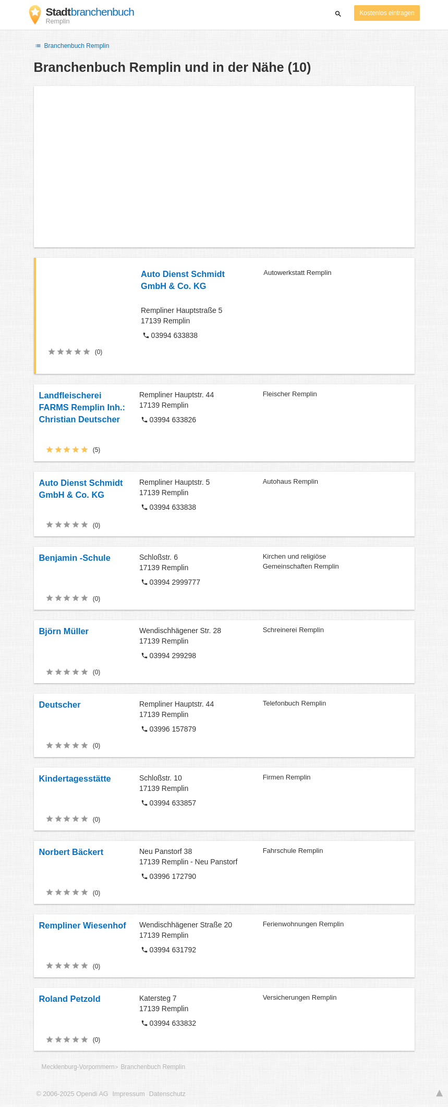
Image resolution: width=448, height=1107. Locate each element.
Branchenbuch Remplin (72, 45)
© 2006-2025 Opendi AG (72, 1094)
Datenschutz (167, 1094)
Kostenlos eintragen (386, 13)
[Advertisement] (224, 167)
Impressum (129, 1094)
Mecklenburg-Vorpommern (78, 1067)
